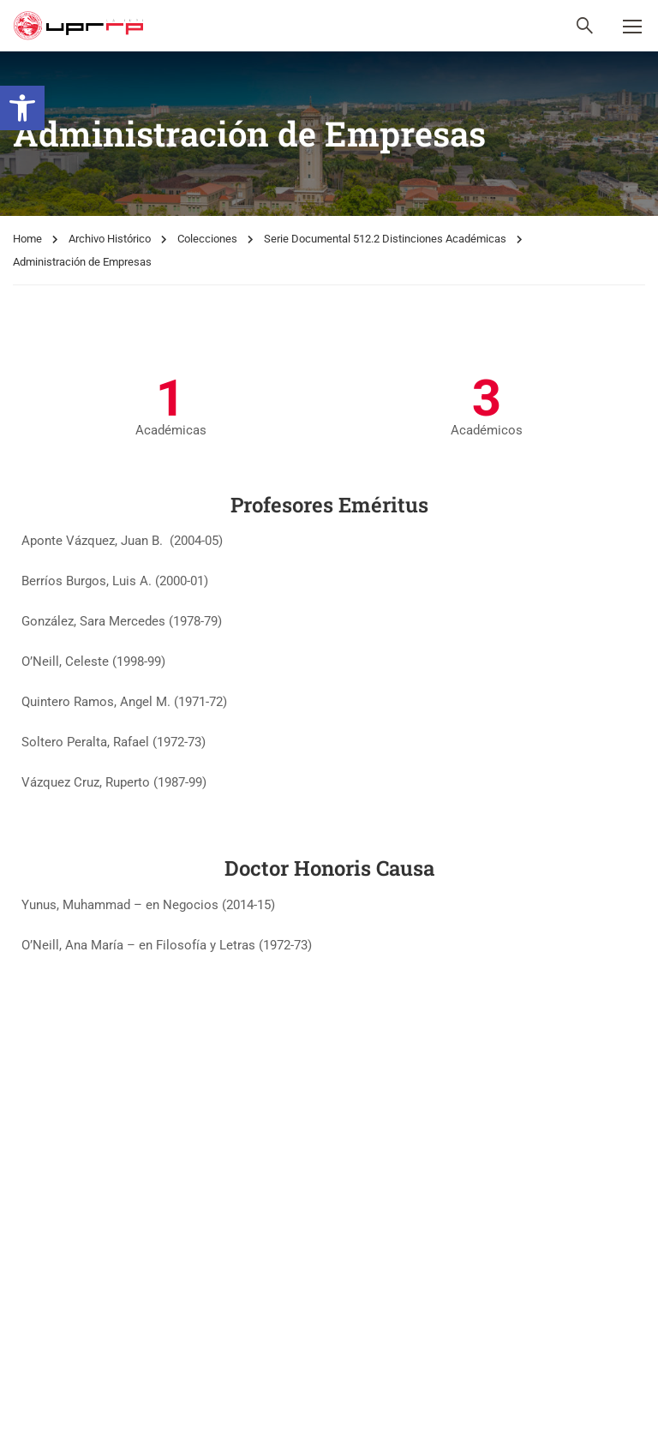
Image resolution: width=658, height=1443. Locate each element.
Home (27, 238)
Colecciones (207, 238)
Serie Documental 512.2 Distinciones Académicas (385, 238)
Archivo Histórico (110, 238)
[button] (22, 108)
